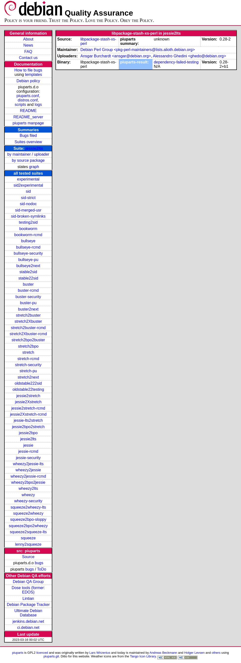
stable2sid (28, 272)
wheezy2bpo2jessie (28, 482)
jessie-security (28, 458)
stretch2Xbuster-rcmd (28, 334)
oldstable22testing (28, 389)
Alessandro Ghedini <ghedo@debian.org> (189, 56)
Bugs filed (28, 135)
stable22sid (28, 278)
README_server (28, 117)
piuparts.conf (28, 96)
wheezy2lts (28, 488)
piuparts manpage (28, 123)
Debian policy (28, 81)
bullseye (28, 241)
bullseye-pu (28, 260)
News (28, 45)
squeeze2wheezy (28, 513)
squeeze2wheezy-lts (28, 507)
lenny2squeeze (28, 544)
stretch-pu (28, 371)
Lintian (28, 598)
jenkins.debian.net (28, 621)
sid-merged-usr (28, 210)
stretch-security (28, 365)
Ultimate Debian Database (28, 613)
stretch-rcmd (28, 359)
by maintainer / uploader (28, 154)
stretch (28, 352)
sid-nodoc (28, 204)
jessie (28, 445)
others (216, 652)
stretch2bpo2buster (28, 340)
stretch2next (28, 377)
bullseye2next (28, 266)
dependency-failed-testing (176, 62)
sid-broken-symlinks (28, 216)
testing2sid (28, 222)
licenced (42, 652)
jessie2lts (34, 148)
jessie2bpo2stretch (28, 427)
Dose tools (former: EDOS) (28, 590)
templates (33, 74)
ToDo (41, 569)
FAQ (28, 52)
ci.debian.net (28, 627)
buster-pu (28, 303)
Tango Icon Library (143, 656)
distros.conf (28, 100)
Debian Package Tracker (28, 605)
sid (28, 191)
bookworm (28, 229)
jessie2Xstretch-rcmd (28, 414)
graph (34, 167)
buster (28, 284)
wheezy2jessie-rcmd (28, 476)
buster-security (28, 297)
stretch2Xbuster (28, 321)
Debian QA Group (28, 582)
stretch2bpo (28, 346)
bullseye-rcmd (28, 247)
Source (28, 557)
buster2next (28, 309)
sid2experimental (28, 185)
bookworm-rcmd (28, 235)
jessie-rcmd (28, 451)
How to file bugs (28, 70)
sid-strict (28, 198)
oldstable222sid (28, 383)
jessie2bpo (28, 433)
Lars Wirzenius (99, 652)
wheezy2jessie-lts (28, 464)
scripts (20, 104)
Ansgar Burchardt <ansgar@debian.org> (115, 56)
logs (38, 104)
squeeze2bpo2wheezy (28, 526)
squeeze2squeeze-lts (28, 532)
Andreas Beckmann (163, 652)
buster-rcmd (28, 290)
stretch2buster (28, 315)
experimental (28, 179)
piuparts (17, 652)
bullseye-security (28, 253)
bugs (39, 563)
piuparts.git (51, 656)
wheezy (28, 495)
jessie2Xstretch (28, 402)
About (28, 39)
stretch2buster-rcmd (28, 328)
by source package (28, 160)
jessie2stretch (28, 396)
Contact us (28, 58)
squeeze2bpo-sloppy (28, 519)
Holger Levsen (194, 652)
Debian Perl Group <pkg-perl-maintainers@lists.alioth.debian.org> (137, 50)
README (28, 111)
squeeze (28, 538)
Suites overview (28, 142)
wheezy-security (28, 501)
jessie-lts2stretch (28, 420)
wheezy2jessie (28, 470)
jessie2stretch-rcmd (28, 408)
